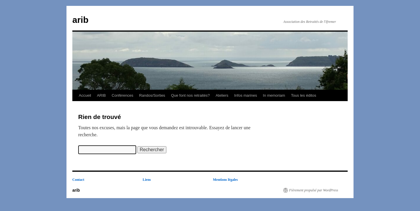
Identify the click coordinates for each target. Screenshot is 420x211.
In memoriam (274, 95)
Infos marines (245, 95)
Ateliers (222, 95)
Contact (78, 180)
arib (80, 20)
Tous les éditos (303, 95)
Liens (147, 180)
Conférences (122, 95)
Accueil (85, 95)
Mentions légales (225, 180)
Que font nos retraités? (190, 95)
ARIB (101, 95)
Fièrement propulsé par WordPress (313, 190)
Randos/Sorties (152, 95)
